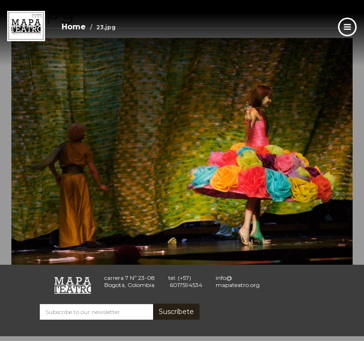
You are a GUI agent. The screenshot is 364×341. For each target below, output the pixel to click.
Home (74, 26)
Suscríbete (176, 311)
